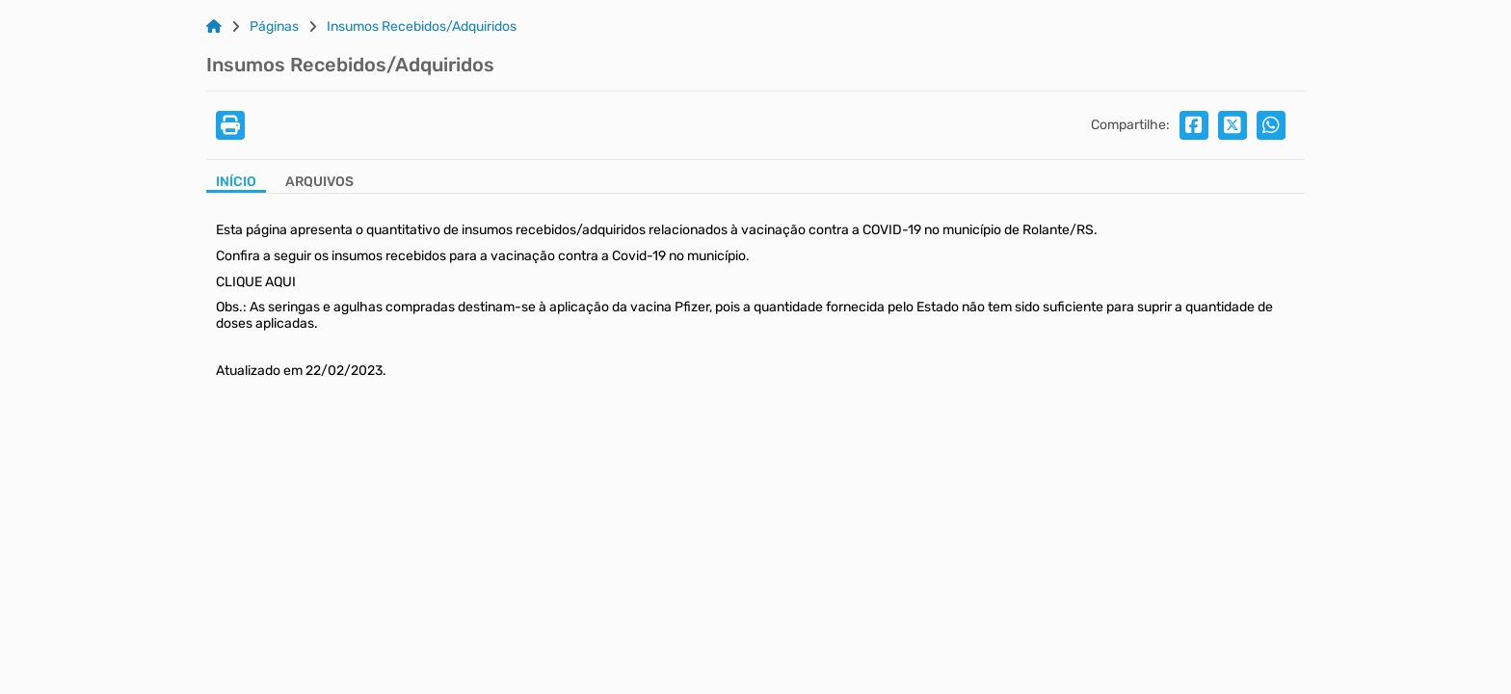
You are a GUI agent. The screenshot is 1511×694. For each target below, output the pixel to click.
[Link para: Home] (214, 27)
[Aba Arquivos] (319, 183)
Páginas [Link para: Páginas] (274, 27)
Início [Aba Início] (236, 182)
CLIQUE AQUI (256, 282)
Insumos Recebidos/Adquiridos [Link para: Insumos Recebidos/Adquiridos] (422, 27)
